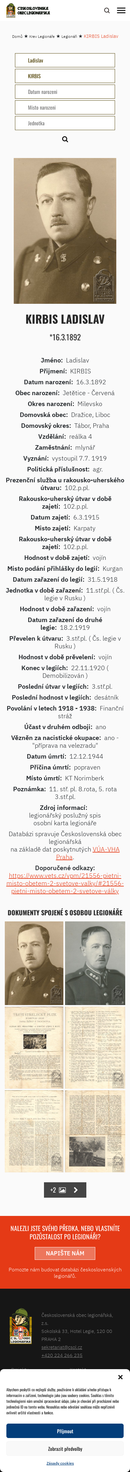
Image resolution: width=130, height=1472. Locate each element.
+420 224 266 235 (62, 1355)
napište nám (65, 1253)
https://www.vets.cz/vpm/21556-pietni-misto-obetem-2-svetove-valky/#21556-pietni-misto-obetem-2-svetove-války (65, 883)
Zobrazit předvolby (65, 1448)
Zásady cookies (60, 1463)
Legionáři (69, 36)
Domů (17, 36)
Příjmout (65, 1431)
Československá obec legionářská (34, 11)
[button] (120, 1377)
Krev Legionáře (42, 36)
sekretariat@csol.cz (61, 1347)
